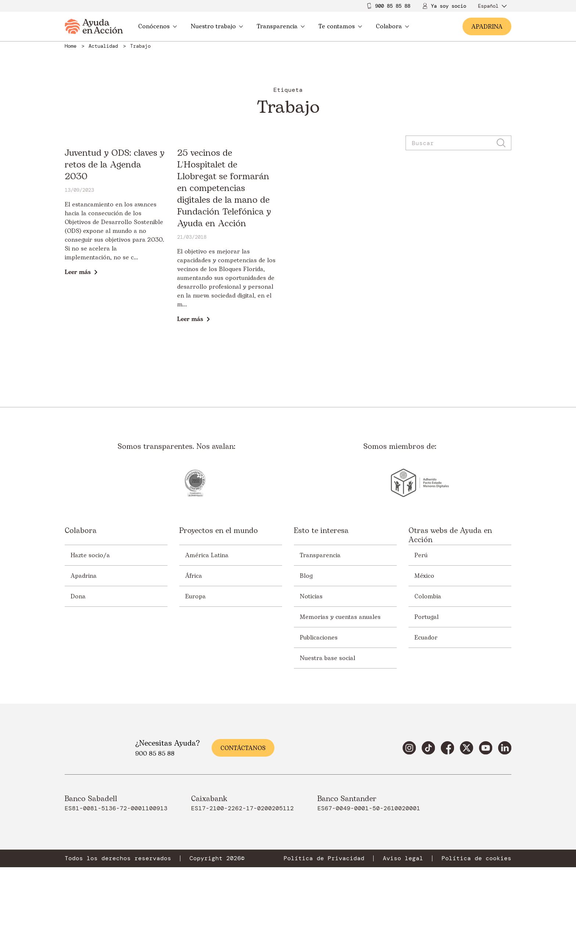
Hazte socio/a (90, 624)
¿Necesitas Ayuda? (167, 813)
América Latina (206, 624)
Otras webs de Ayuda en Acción (450, 605)
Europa (195, 666)
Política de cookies (476, 928)
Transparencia (281, 26)
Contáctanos (243, 818)
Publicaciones (319, 707)
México (424, 645)
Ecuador (426, 707)
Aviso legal (403, 928)
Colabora (392, 26)
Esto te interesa (321, 601)
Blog (306, 645)
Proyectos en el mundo (218, 601)
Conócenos (157, 26)
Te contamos (340, 26)
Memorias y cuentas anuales (340, 686)
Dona (78, 666)
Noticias (311, 666)
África (193, 645)
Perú (421, 624)
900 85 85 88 (392, 6)
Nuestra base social (327, 727)
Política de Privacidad (324, 928)
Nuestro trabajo (217, 26)
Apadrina (84, 645)
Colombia (427, 666)
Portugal (426, 686)
